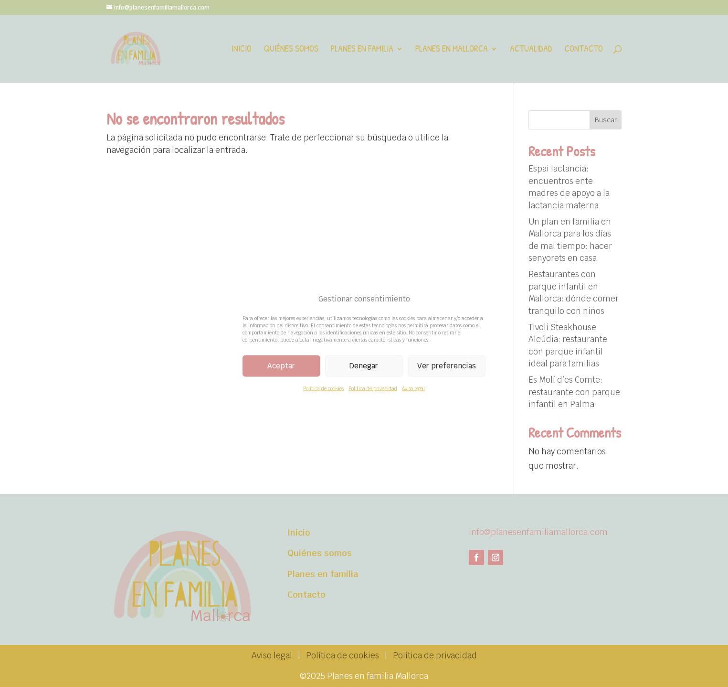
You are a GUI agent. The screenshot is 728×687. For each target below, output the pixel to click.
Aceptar (281, 365)
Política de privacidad (372, 388)
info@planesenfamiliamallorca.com (538, 532)
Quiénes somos (291, 49)
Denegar (363, 365)
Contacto (584, 49)
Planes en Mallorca (451, 49)
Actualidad (531, 49)
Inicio (242, 49)
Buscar (606, 120)
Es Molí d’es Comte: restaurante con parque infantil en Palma (574, 392)
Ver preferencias (446, 365)
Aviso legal (413, 388)
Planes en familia (362, 49)
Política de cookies (323, 388)
